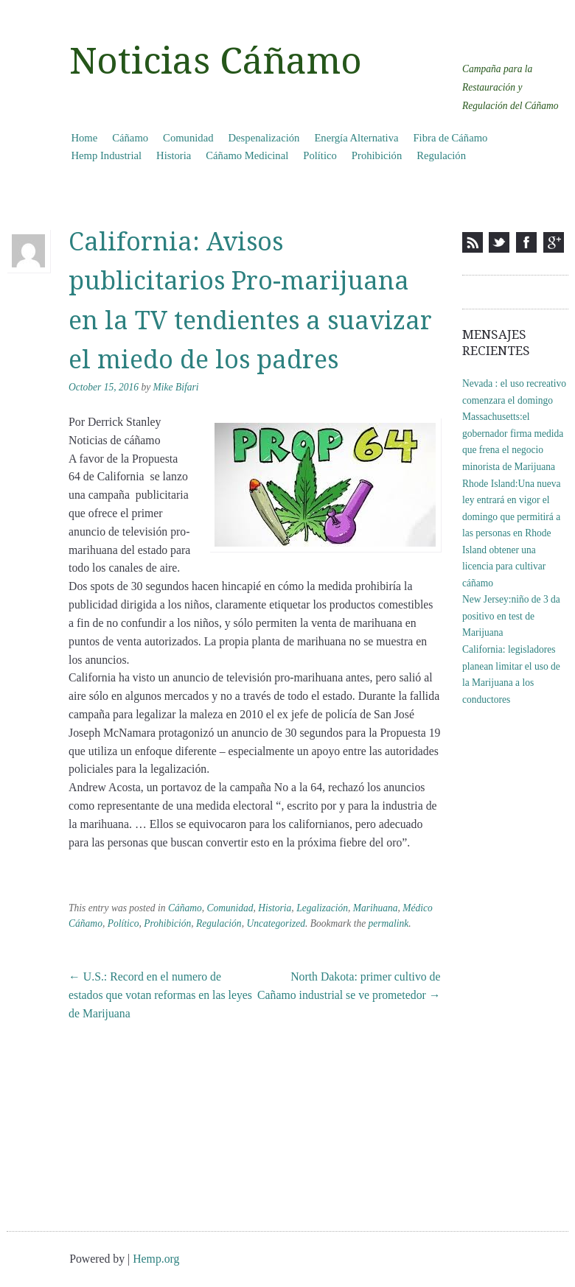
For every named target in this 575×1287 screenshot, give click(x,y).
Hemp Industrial (106, 155)
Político (320, 155)
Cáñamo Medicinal (247, 155)
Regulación (441, 155)
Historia (173, 155)
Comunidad (188, 138)
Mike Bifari (176, 387)
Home (84, 138)
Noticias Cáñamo (215, 61)
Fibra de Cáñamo (450, 138)
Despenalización (264, 138)
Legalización (322, 907)
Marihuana (375, 907)
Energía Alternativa (356, 138)
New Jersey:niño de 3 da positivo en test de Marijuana (511, 616)
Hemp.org (156, 1258)
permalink (389, 923)
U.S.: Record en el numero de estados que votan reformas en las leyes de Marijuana (160, 995)
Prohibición (377, 155)
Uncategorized (275, 923)
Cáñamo (130, 138)
